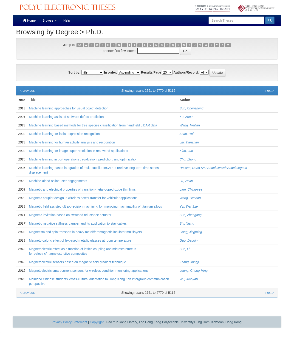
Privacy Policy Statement (69, 322)
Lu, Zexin (186, 181)
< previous (27, 90)
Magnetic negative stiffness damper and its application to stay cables (78, 223)
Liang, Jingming (191, 232)
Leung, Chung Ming (194, 270)
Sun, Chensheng (192, 108)
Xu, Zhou (186, 117)
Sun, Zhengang (191, 215)
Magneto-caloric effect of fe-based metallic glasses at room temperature (80, 240)
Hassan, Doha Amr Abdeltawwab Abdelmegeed (213, 168)
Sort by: (74, 72)
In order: (110, 72)
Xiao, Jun (186, 151)
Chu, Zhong (188, 159)
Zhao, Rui (187, 134)
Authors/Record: (186, 72)
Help (66, 20)
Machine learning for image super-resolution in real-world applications (78, 151)
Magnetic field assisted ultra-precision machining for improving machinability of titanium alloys (95, 206)
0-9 (79, 45)
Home (29, 20)
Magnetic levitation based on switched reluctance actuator (70, 215)
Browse (49, 20)
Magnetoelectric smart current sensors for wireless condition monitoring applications (88, 270)
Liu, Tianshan (189, 142)
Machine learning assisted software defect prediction (66, 117)
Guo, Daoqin (189, 240)
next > (269, 90)
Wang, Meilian (190, 125)
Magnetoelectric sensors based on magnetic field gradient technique (77, 262)
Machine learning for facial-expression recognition (64, 134)
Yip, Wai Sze (189, 206)
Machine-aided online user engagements (58, 181)
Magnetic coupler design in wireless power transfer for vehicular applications (83, 198)
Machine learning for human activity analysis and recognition (72, 142)
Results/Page (151, 72)
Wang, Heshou (190, 198)
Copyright (97, 322)
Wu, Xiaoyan (189, 279)
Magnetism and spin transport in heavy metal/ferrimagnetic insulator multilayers (85, 232)
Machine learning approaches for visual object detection (68, 108)
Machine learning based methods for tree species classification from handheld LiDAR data (93, 125)
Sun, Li (185, 249)
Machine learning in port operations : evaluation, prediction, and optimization (83, 159)
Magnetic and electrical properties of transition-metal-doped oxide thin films (82, 189)
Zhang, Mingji (189, 262)
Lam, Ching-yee (191, 189)
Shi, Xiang (187, 223)
